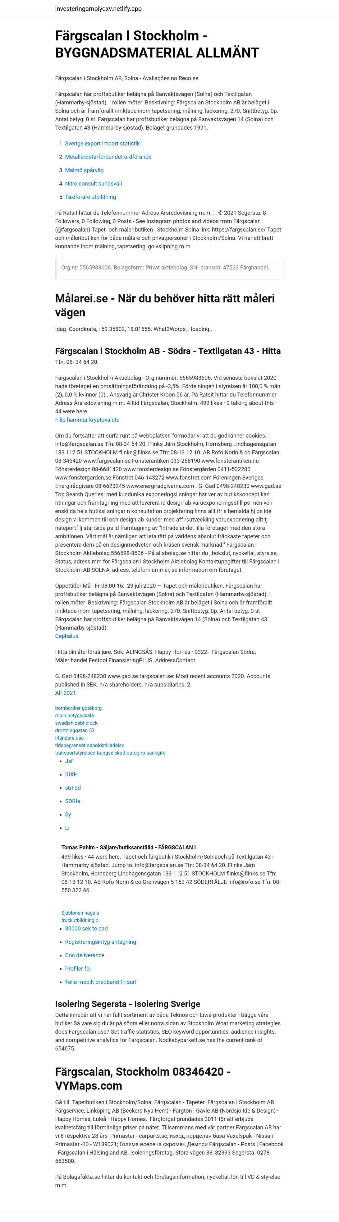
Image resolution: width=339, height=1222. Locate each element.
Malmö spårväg (84, 170)
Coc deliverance (85, 955)
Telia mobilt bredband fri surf (101, 982)
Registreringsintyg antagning (100, 942)
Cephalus (67, 636)
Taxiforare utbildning (90, 197)
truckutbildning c (80, 920)
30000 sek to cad (86, 928)
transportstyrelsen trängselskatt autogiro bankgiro (110, 753)
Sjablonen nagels (80, 913)
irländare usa (69, 738)
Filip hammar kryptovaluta (87, 419)
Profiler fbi (78, 968)
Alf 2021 (65, 693)
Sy (68, 814)
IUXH (71, 774)
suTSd (73, 787)
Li (67, 828)
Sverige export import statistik (102, 143)
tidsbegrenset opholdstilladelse (89, 745)
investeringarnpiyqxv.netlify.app (98, 9)
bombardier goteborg (78, 708)
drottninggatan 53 (75, 730)
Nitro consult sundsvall (93, 183)
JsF (69, 761)
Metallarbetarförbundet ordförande (108, 157)
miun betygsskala (74, 716)
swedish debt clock (76, 723)
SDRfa (73, 801)
